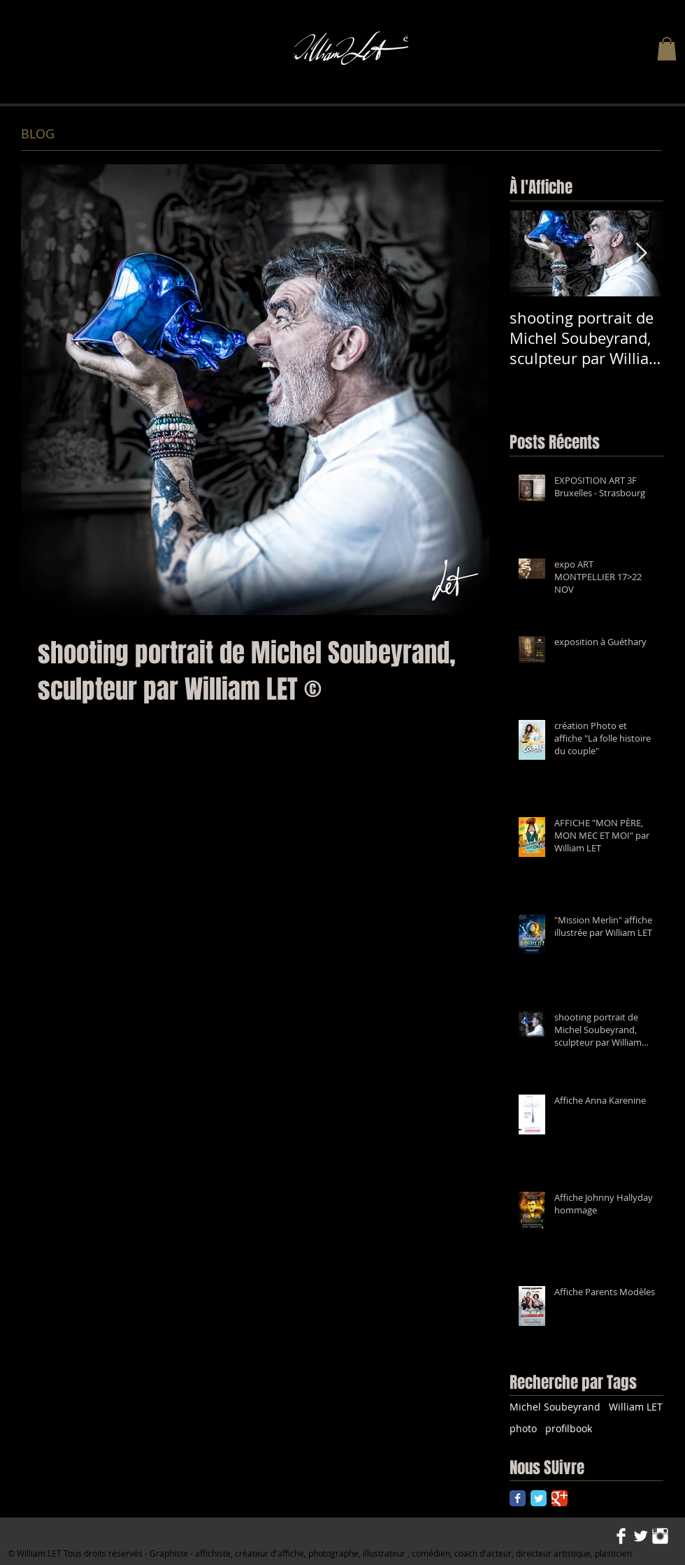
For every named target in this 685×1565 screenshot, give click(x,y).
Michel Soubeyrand (555, 1406)
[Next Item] (641, 253)
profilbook (568, 1428)
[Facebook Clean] (621, 1536)
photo (523, 1428)
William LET (636, 1406)
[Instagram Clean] (660, 1536)
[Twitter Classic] (539, 1498)
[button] (667, 48)
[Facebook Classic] (518, 1498)
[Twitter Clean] (641, 1536)
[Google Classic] (559, 1498)
